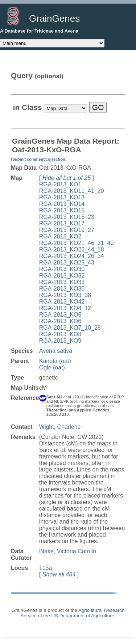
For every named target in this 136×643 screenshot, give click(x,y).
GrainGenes (54, 18)
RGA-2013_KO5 (60, 315)
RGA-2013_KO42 (62, 302)
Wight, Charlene (60, 427)
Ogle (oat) (52, 367)
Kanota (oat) (55, 361)
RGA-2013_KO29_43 (66, 262)
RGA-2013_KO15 (62, 210)
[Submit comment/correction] (38, 159)
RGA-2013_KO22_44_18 (71, 249)
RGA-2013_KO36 (62, 288)
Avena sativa (55, 351)
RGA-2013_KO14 (62, 204)
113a (45, 568)
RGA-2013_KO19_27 (66, 230)
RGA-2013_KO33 (62, 282)
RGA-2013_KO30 (62, 269)
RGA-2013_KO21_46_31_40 (76, 243)
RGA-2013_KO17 (62, 223)
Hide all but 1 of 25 (66, 178)
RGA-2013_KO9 (60, 341)
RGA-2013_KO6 (60, 321)
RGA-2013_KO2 (60, 236)
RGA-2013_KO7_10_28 (70, 328)
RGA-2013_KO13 (62, 197)
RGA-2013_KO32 (62, 275)
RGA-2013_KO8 (60, 334)
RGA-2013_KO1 (60, 184)
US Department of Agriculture (82, 615)
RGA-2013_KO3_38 (65, 295)
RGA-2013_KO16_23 (66, 217)
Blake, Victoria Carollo (67, 551)
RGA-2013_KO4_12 (65, 308)
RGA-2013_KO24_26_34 (71, 256)
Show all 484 (59, 574)
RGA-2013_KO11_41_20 (71, 191)
